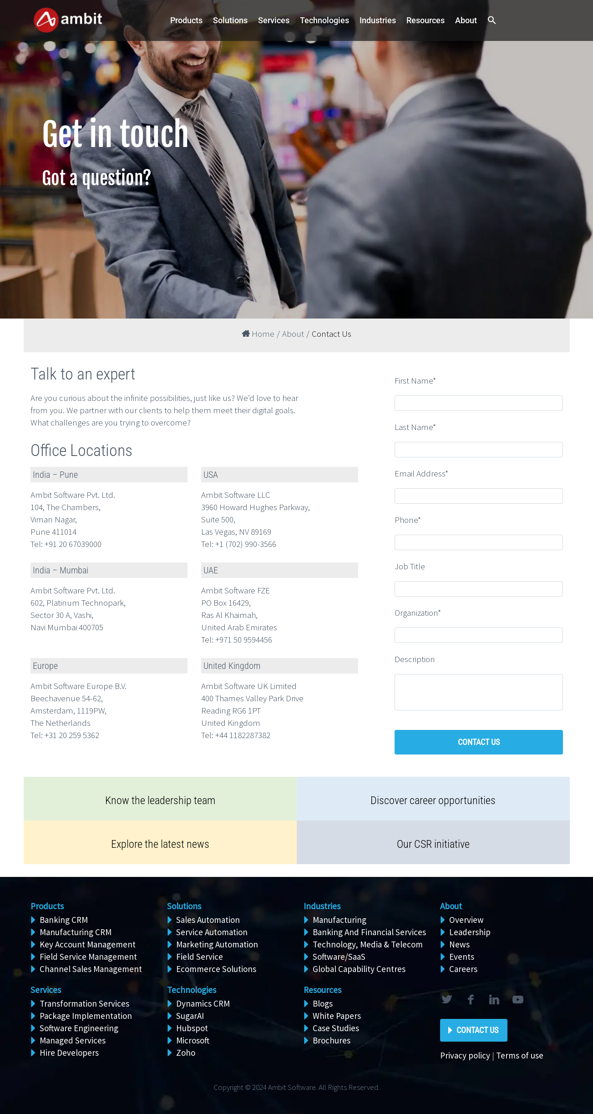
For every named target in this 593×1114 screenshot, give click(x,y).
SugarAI (190, 1015)
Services (45, 989)
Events (461, 956)
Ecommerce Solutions (216, 968)
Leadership (470, 932)
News (459, 944)
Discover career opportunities (433, 800)
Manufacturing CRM (76, 932)
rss (518, 999)
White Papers (337, 1015)
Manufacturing (339, 919)
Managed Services (73, 1040)
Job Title (410, 566)
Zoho (185, 1052)
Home (258, 333)
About (466, 20)
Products (186, 20)
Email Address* (421, 473)
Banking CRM (64, 919)
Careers (463, 968)
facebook (470, 999)
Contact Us (477, 1030)
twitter (447, 999)
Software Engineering (79, 1028)
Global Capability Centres (359, 968)
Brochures (331, 1040)
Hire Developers (69, 1052)
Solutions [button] (230, 20)
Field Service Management (88, 956)
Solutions (184, 906)
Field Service (199, 956)
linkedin (494, 999)
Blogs (323, 1003)
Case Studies (336, 1028)
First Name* (415, 380)
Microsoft (192, 1040)
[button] (492, 20)
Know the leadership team (160, 800)
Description (415, 658)
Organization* (418, 612)
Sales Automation (208, 919)
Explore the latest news (160, 844)
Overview (466, 919)
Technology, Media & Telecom (368, 944)
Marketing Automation (217, 944)
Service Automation (212, 932)
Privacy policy (465, 1055)
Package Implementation (86, 1015)
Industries (378, 20)
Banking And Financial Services (369, 932)
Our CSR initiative (433, 844)
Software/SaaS (339, 956)
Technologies (324, 20)
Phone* (408, 519)
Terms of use (519, 1055)
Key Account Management (88, 944)
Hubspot (192, 1028)
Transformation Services (84, 1003)
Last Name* (415, 426)
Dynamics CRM (203, 1003)
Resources (425, 20)
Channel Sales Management (91, 968)
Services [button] (273, 20)
